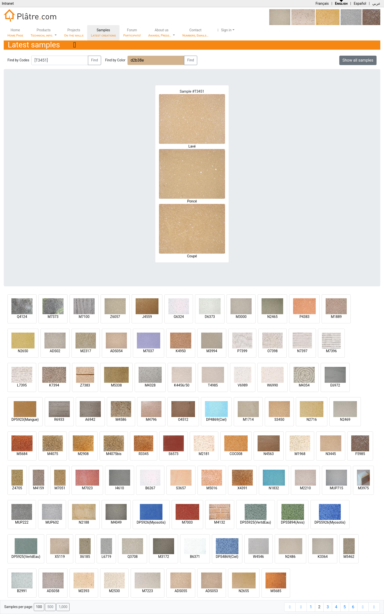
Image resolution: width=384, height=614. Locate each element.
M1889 (336, 317)
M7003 (187, 522)
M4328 (150, 385)
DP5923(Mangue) (25, 420)
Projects (73, 32)
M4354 (304, 385)
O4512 (183, 420)
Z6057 (115, 317)
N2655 (244, 591)
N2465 (272, 317)
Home (15, 32)
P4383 (304, 317)
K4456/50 (182, 385)
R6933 (59, 420)
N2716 (312, 420)
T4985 (213, 385)
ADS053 (211, 591)
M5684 (22, 454)
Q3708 (132, 557)
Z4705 (17, 488)
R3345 (144, 454)
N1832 (274, 488)
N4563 (269, 454)
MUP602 (52, 522)
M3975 (363, 488)
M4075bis (113, 454)
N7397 (302, 351)
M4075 (52, 454)
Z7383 (85, 385)
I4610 (119, 488)
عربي (376, 3)
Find (94, 60)
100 (39, 607)
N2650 (23, 351)
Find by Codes (18, 60)
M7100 (84, 317)
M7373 (53, 317)
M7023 (87, 488)
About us (160, 32)
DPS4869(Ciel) (227, 557)
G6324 (179, 317)
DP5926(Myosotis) (151, 522)
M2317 (85, 351)
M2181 (204, 454)
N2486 (290, 557)
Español (360, 3)
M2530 (114, 591)
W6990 (272, 385)
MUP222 (22, 522)
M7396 (331, 351)
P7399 (242, 351)
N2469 (345, 420)
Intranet (8, 3)
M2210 (305, 488)
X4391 (242, 488)
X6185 (85, 557)
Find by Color (115, 60)
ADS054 (116, 351)
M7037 (148, 351)
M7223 (147, 591)
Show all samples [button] (358, 60)
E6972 (335, 385)
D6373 (210, 317)
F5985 (360, 454)
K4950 (181, 351)
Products (42, 32)
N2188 (84, 522)
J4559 (147, 317)
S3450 (279, 420)
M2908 (83, 454)
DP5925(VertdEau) (25, 557)
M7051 (59, 488)
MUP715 (336, 488)
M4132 (219, 522)
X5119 (60, 557)
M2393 (83, 591)
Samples (103, 32)
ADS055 (181, 591)
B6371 (195, 557)
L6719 (106, 557)
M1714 (248, 420)
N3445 (331, 454)
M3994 (211, 351)
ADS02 (55, 351)
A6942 (90, 420)
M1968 (300, 454)
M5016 (211, 488)
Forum (132, 32)
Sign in (223, 30)
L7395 (22, 385)
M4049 (116, 522)
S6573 (174, 454)
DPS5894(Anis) (293, 522)
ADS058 (53, 591)
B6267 (150, 488)
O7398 (272, 351)
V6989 (243, 385)
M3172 (163, 557)
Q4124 (22, 317)
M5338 (116, 385)
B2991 (22, 591)
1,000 (63, 607)
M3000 (241, 317)
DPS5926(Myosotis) (330, 522)
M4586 (120, 420)
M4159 (38, 488)
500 (50, 607)
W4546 (258, 557)
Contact (195, 32)
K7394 (54, 385)
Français (322, 3)
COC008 (236, 454)
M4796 (151, 420)
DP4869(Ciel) (216, 420)
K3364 (323, 557)
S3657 (181, 488)
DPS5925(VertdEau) (255, 522)
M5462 (349, 557)
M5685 (275, 591)
